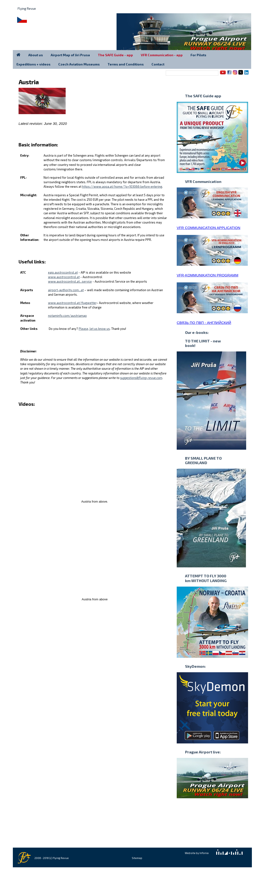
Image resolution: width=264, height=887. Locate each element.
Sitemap (137, 857)
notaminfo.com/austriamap (67, 315)
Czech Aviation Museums (79, 64)
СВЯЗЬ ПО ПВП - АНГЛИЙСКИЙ (204, 323)
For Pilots (198, 55)
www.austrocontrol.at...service (70, 281)
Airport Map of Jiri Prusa (70, 55)
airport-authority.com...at (66, 290)
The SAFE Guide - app (115, 55)
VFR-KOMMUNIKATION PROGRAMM (207, 275)
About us (35, 55)
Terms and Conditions (126, 64)
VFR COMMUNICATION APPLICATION (208, 228)
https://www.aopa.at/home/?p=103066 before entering (122, 186)
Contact (158, 64)
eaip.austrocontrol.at (63, 272)
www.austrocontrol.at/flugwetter (72, 303)
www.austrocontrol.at (64, 277)
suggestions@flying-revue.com (141, 378)
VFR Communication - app (162, 55)
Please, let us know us (94, 329)
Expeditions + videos (33, 64)
